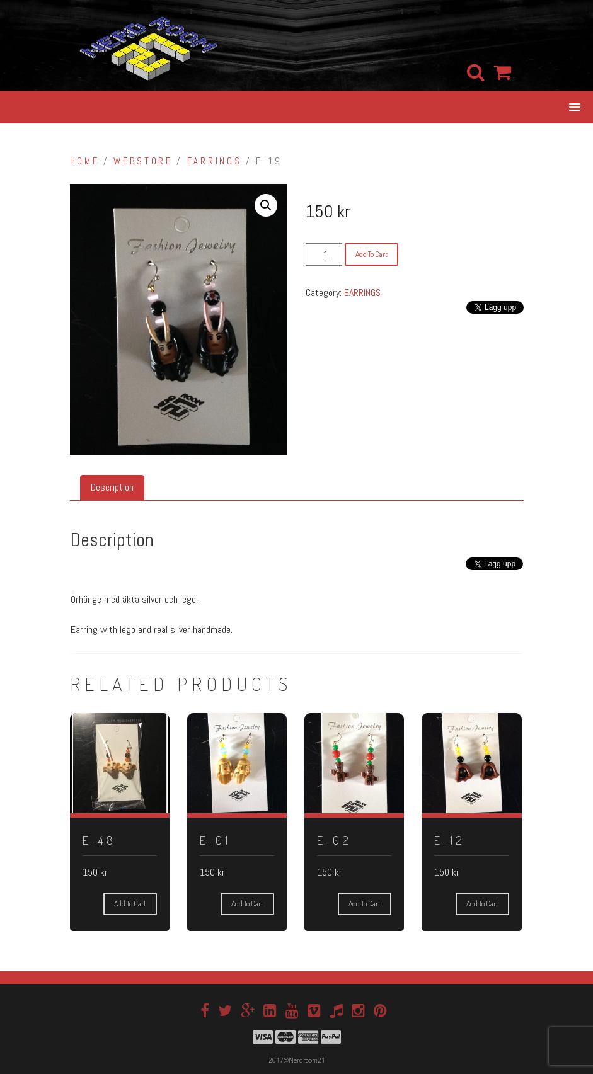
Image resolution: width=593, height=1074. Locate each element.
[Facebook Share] (459, 575)
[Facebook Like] (455, 575)
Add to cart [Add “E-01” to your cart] (247, 903)
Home (85, 161)
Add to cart (371, 254)
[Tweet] (463, 567)
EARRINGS (214, 161)
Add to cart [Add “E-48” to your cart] (130, 903)
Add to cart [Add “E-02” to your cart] (364, 903)
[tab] (112, 488)
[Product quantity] (324, 254)
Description (112, 487)
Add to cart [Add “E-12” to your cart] (482, 903)
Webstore (142, 161)
